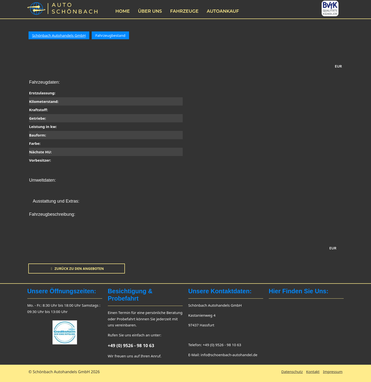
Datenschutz (292, 371)
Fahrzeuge (184, 11)
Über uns (150, 11)
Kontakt (313, 371)
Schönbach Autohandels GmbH (59, 35)
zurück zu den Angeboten (76, 268)
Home (122, 11)
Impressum (332, 371)
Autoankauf (223, 11)
